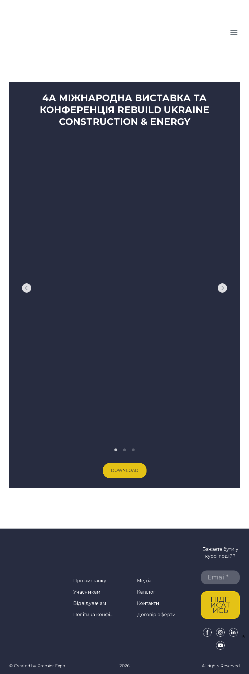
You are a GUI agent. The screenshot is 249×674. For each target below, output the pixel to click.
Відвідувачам (89, 603)
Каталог (146, 592)
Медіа (144, 580)
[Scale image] (124, 288)
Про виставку (89, 580)
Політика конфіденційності (94, 614)
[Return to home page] (53, 32)
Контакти (148, 603)
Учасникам (86, 592)
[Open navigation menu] (234, 32)
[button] (125, 470)
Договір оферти (156, 614)
